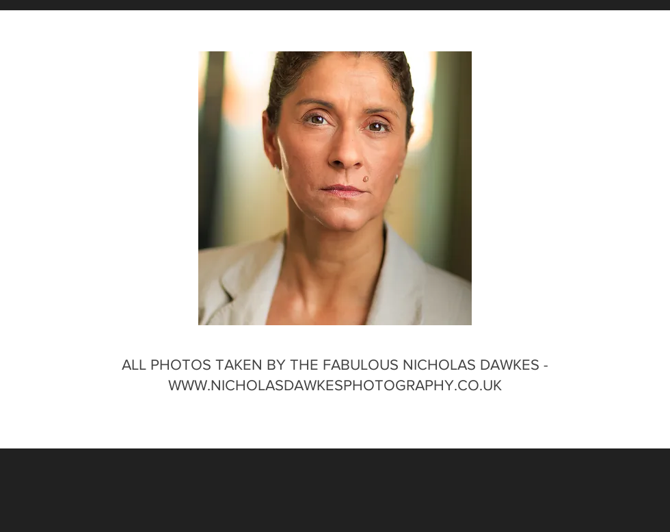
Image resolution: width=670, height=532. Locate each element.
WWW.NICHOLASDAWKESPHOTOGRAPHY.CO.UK (335, 385)
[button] (335, 188)
